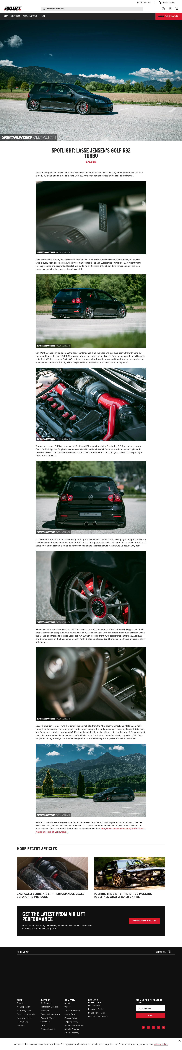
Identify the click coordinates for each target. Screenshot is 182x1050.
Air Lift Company (71, 1033)
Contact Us (45, 1021)
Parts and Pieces (24, 1018)
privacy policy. (161, 1044)
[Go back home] (13, 8)
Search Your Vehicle (26, 1014)
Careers (67, 1007)
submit (150, 1015)
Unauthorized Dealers (98, 1016)
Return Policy (70, 1014)
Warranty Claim (47, 1018)
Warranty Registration (50, 1014)
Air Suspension (23, 1007)
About (67, 1003)
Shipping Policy (71, 1021)
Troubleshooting (48, 1029)
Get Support (46, 1003)
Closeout (20, 1025)
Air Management (24, 1010)
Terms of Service (72, 1010)
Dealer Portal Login (96, 1013)
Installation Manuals (49, 1007)
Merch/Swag (22, 1021)
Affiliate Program (71, 1029)
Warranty (45, 1010)
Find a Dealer (94, 1005)
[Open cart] (176, 8)
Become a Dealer (95, 1009)
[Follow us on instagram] (162, 952)
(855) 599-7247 (144, 2)
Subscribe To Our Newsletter (144, 921)
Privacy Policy (70, 1018)
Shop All (20, 1003)
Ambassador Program (74, 1025)
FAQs (43, 1025)
